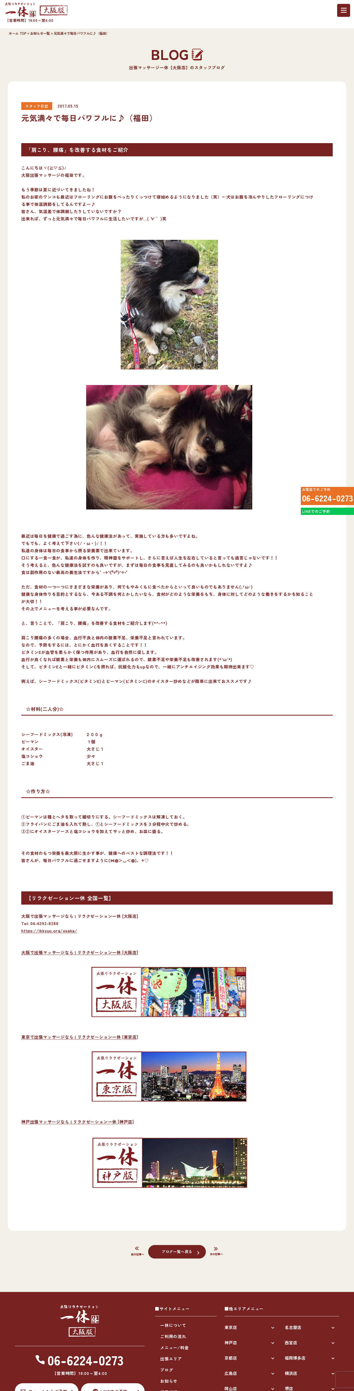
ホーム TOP (17, 33)
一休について (173, 1325)
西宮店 (291, 1342)
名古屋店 (293, 1327)
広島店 (230, 1373)
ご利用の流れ (173, 1336)
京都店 (230, 1358)
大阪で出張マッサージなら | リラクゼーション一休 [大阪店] (79, 952)
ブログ (166, 1370)
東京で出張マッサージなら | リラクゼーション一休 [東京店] (79, 1037)
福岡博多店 (295, 1358)
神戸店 (230, 1342)
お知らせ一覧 (40, 33)
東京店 (230, 1327)
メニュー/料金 (174, 1347)
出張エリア (171, 1358)
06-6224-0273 (324, 500)
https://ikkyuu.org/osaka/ (49, 930)
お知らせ (169, 1381)
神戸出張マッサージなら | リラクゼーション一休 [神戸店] (77, 1122)
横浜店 (291, 1373)
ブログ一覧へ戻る (177, 1251)
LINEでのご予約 (313, 521)
